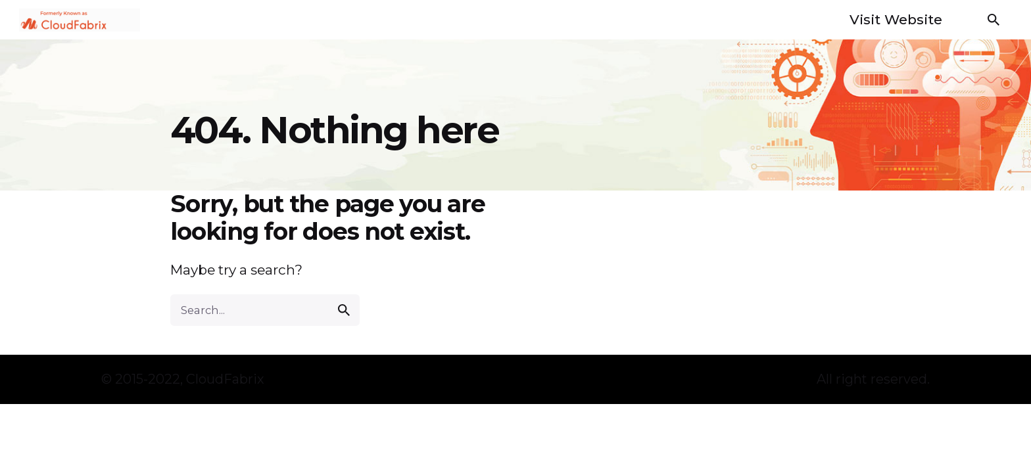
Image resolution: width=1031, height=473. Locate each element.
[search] (344, 310)
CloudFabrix (225, 379)
